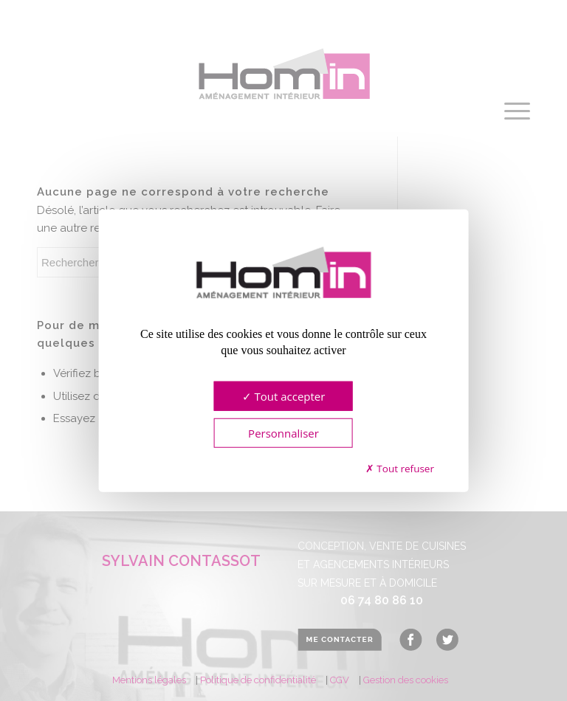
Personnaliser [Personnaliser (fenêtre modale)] (283, 432)
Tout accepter (284, 395)
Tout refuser (399, 468)
